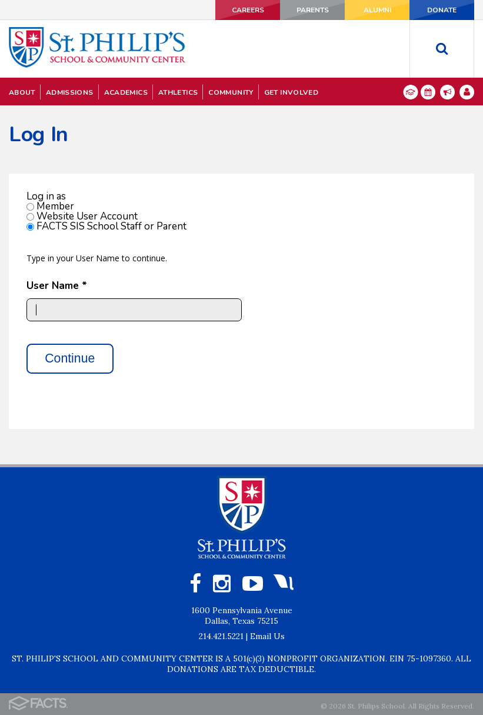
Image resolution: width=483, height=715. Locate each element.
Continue (70, 358)
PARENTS (313, 10)
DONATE (442, 10)
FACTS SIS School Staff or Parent (111, 226)
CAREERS (248, 10)
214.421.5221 (221, 636)
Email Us (267, 636)
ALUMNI (377, 10)
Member (55, 206)
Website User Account (87, 216)
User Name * (56, 285)
